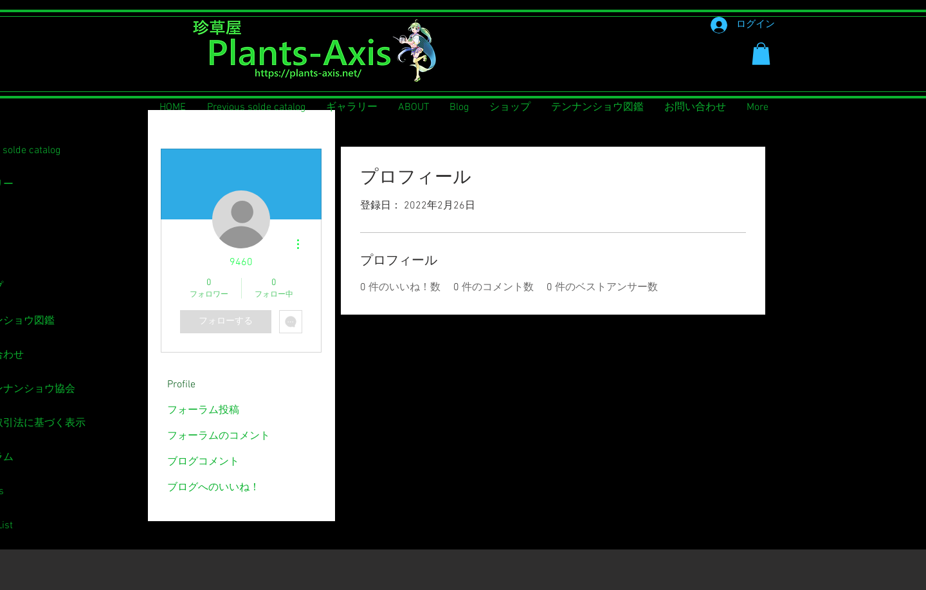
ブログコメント (203, 462)
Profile (181, 384)
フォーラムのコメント (218, 436)
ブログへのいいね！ (213, 487)
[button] (761, 53)
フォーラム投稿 (203, 410)
